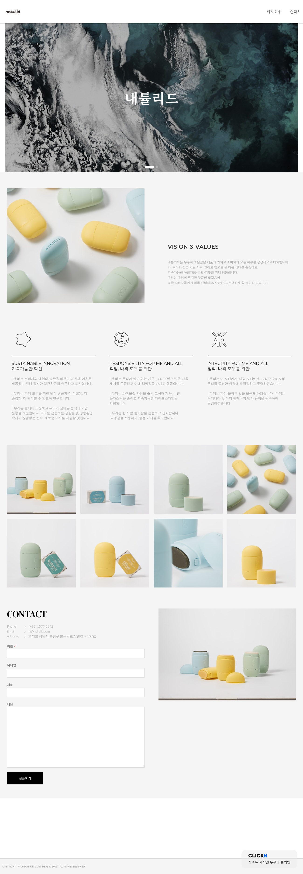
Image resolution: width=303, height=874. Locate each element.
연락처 (295, 11)
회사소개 (274, 11)
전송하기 (25, 778)
